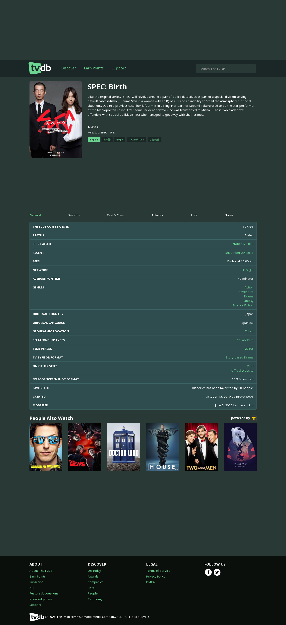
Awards (93, 576)
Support (119, 68)
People (93, 593)
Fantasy (248, 301)
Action (249, 287)
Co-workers (245, 340)
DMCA (150, 582)
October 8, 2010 (242, 244)
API (31, 588)
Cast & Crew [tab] (115, 215)
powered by (244, 418)
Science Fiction (243, 305)
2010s (249, 349)
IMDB (250, 366)
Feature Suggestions (43, 593)
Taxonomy (95, 599)
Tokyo (249, 331)
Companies (95, 582)
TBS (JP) (248, 270)
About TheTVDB (40, 571)
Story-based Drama (240, 357)
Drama (249, 296)
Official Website (242, 370)
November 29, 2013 (239, 253)
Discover (68, 68)
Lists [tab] (194, 215)
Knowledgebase (40, 599)
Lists (91, 588)
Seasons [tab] (74, 215)
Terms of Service (158, 571)
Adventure (246, 292)
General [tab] (35, 215)
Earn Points (94, 68)
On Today (94, 571)
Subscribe (36, 582)
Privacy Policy (155, 576)
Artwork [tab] (157, 215)
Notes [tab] (229, 215)
